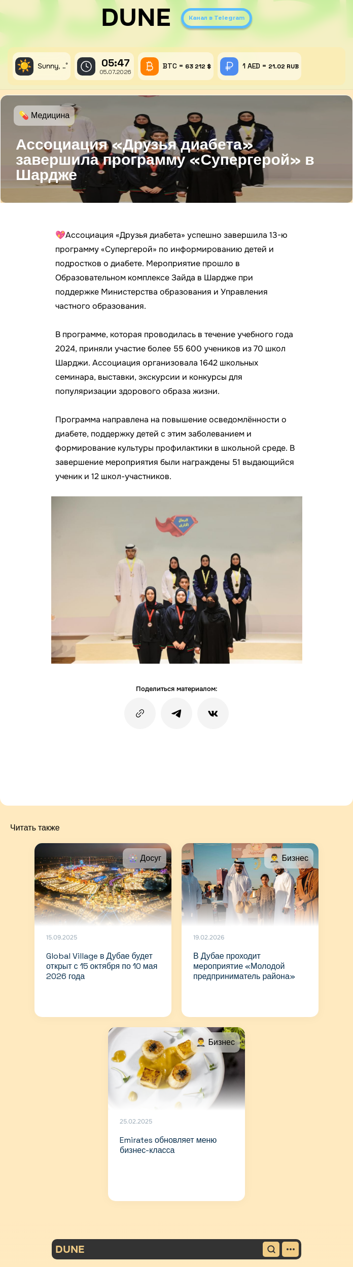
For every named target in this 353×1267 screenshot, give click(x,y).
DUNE (136, 17)
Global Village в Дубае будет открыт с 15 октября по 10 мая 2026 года (101, 966)
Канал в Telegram (216, 17)
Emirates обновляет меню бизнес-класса (168, 1145)
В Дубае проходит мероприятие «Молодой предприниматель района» (244, 966)
